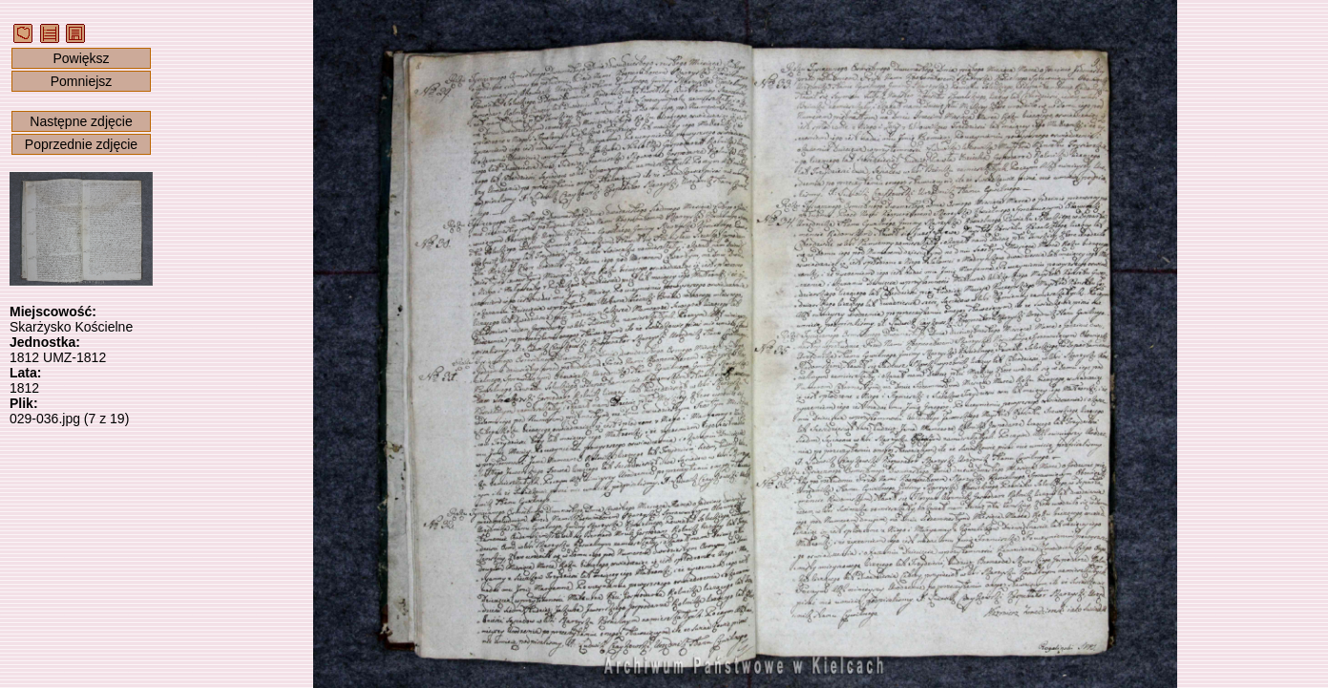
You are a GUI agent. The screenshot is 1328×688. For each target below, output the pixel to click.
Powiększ (81, 58)
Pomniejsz (82, 81)
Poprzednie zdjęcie (81, 144)
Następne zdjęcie (81, 121)
